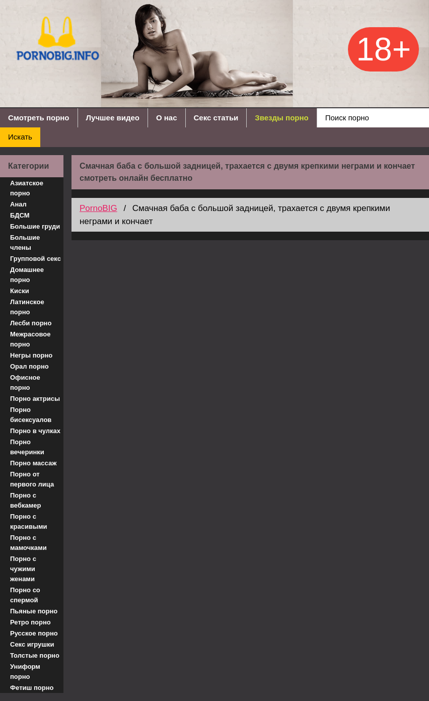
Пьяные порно (33, 611)
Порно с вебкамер (25, 500)
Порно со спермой (25, 595)
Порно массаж (33, 463)
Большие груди (35, 226)
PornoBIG (98, 208)
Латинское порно (27, 307)
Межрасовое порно (30, 339)
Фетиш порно (32, 687)
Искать (20, 136)
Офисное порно (25, 382)
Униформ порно (25, 671)
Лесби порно (30, 323)
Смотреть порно (38, 117)
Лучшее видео (112, 117)
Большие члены (25, 242)
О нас (166, 117)
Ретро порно (30, 622)
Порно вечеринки (27, 447)
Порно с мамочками (28, 542)
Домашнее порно (27, 275)
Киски (19, 291)
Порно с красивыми (28, 521)
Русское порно (34, 633)
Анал (18, 204)
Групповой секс (35, 258)
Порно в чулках (35, 431)
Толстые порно (34, 655)
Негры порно (31, 355)
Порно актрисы (35, 398)
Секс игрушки (32, 644)
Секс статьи (216, 117)
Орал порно (29, 366)
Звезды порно (281, 117)
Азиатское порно (26, 188)
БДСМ (20, 215)
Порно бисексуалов (30, 415)
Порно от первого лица (32, 479)
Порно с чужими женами (23, 569)
